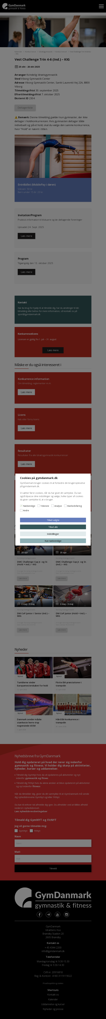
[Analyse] (52, 505)
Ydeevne (45, 505)
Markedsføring (74, 505)
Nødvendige (29, 505)
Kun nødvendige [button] (53, 540)
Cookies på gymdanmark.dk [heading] (39, 478)
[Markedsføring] (65, 505)
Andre (26, 510)
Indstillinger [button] (53, 533)
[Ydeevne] (38, 505)
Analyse (58, 505)
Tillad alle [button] (53, 526)
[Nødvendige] (21, 505)
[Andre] (21, 510)
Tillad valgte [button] (53, 519)
